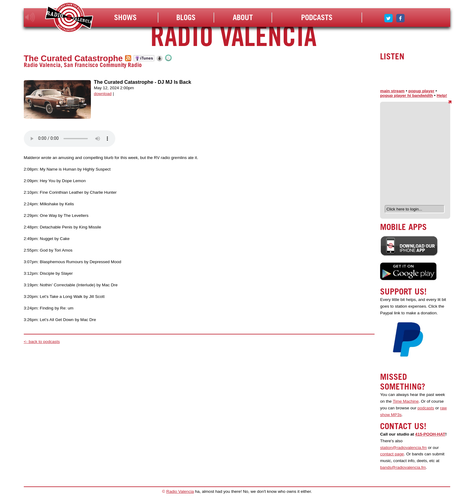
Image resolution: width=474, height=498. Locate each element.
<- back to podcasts (42, 341)
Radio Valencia (180, 491)
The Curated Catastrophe (73, 58)
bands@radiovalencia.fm (403, 467)
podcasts (426, 408)
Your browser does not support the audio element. (69, 138)
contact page (392, 454)
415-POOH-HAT (430, 434)
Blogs (186, 17)
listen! (30, 17)
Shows (125, 17)
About (243, 17)
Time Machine (406, 401)
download (103, 93)
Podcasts (316, 17)
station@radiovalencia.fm (403, 447)
